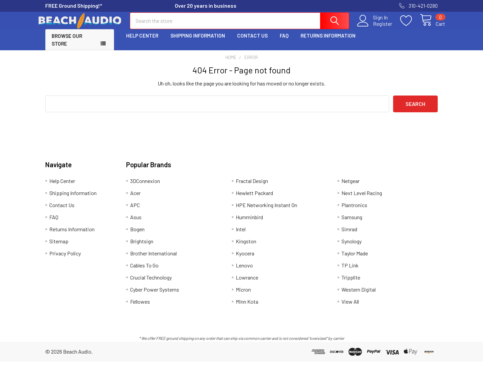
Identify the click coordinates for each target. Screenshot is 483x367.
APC (135, 210)
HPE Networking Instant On (266, 210)
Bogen (137, 234)
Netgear (350, 186)
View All (350, 307)
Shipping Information (197, 41)
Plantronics (354, 210)
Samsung (351, 222)
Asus (136, 222)
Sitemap (58, 246)
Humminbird (249, 222)
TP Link (350, 270)
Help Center (142, 41)
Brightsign (141, 246)
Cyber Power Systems (154, 295)
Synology (351, 246)
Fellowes (140, 307)
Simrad (349, 234)
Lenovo (244, 270)
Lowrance (247, 283)
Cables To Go (144, 270)
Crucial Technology (151, 283)
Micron (243, 295)
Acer (135, 198)
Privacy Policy (65, 258)
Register (375, 27)
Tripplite (350, 283)
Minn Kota (247, 307)
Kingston (246, 246)
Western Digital (358, 295)
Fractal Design (252, 186)
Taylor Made (354, 258)
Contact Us (252, 41)
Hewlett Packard (254, 198)
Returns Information (328, 41)
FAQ (284, 41)
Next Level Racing (361, 198)
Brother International (153, 258)
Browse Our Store (67, 45)
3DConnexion (145, 186)
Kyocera (245, 258)
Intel (241, 234)
